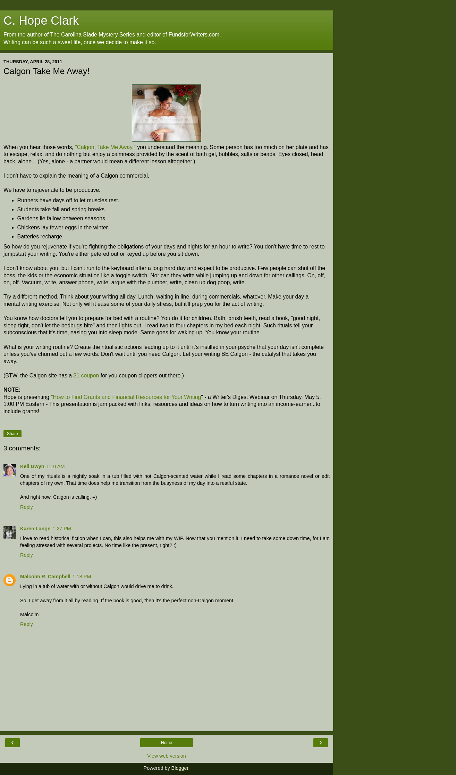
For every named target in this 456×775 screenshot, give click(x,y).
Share (12, 433)
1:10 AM (56, 466)
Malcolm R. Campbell (45, 576)
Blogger (179, 768)
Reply (26, 507)
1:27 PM (61, 528)
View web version (166, 756)
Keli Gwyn (32, 466)
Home (166, 742)
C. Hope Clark (41, 20)
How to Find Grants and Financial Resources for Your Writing (127, 397)
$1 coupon (86, 375)
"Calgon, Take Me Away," (105, 147)
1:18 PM (82, 576)
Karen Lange (35, 528)
